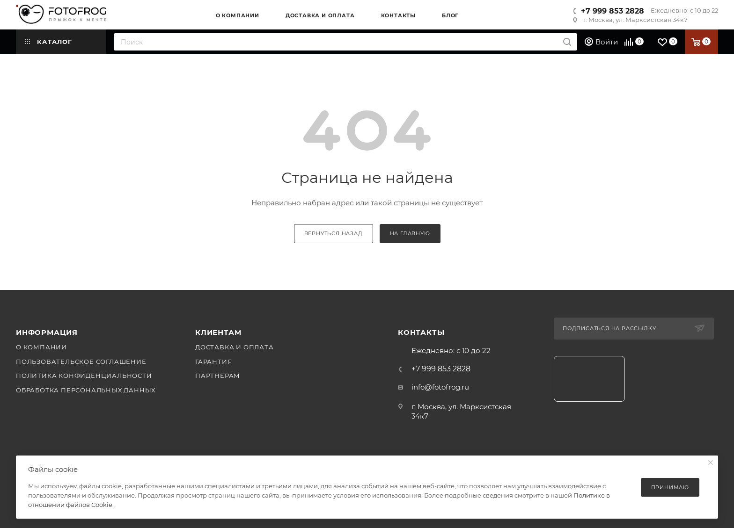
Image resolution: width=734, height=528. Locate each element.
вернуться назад (333, 233)
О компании (41, 347)
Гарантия (213, 361)
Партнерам (217, 375)
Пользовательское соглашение (81, 361)
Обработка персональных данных (85, 390)
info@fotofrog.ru (440, 387)
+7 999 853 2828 (612, 11)
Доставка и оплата (234, 347)
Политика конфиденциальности (84, 375)
